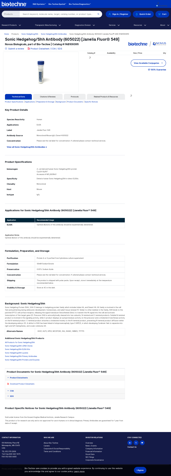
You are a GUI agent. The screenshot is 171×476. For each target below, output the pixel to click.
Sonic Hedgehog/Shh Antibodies (54, 34)
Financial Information (94, 451)
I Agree (140, 470)
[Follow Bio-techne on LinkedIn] (129, 443)
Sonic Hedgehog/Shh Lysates (16, 353)
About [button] (164, 25)
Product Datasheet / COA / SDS (46, 48)
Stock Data (90, 454)
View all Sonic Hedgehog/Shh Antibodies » (27, 147)
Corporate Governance (95, 460)
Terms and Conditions (52, 451)
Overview (89, 443)
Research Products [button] (11, 25)
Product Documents (75, 102)
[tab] (18, 96)
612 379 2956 (10, 451)
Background (61, 102)
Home (6, 34)
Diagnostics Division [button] (85, 25)
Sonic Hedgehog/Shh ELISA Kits (17, 349)
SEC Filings (90, 457)
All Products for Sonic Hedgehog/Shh (20, 342)
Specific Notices (91, 102)
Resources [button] (140, 25)
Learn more (79, 471)
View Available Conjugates (147, 63)
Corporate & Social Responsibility (57, 449)
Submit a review (14, 48)
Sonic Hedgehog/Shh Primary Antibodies (21, 356)
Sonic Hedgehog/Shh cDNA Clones (19, 346)
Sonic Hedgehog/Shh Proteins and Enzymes (22, 360)
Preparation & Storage (45, 102)
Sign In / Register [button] (118, 14)
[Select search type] (10, 14)
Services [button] (114, 25)
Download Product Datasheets (22, 384)
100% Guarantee (158, 70)
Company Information (94, 449)
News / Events (91, 446)
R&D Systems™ (39, 4)
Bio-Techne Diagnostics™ (80, 4)
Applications (30, 102)
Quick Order (143, 14)
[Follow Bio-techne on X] (136, 443)
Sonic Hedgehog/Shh (29, 34)
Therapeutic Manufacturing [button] (48, 25)
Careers (47, 446)
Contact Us (131, 447)
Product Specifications (14, 102)
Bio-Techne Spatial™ (57, 4)
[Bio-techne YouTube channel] (142, 443)
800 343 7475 (14, 454)
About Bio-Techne (51, 443)
